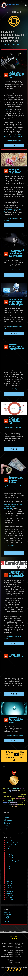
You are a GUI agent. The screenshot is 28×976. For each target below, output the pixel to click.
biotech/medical (18, 218)
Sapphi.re (25, 967)
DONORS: (9, 952)
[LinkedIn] (14, 969)
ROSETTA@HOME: (8, 959)
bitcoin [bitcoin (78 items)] (4, 793)
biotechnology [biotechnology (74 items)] (22, 791)
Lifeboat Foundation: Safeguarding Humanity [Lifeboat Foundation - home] (10, 5)
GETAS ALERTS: (18, 947)
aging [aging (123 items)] (4, 789)
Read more (14, 145)
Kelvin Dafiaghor (10, 857)
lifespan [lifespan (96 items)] (5, 801)
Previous (10, 752)
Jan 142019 (6, 75)
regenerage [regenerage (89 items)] (6, 803)
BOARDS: (16, 952)
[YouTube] (17, 969)
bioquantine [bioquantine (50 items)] (4, 791)
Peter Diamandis (8, 820)
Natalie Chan (9, 881)
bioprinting (21, 736)
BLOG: (16, 950)
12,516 (22, 754)
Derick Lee (8, 873)
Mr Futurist (6, 916)
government (6, 548)
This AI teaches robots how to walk (16, 656)
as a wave (7, 109)
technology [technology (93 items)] (14, 805)
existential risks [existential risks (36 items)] (6, 795)
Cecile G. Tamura (10, 869)
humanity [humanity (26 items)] (12, 797)
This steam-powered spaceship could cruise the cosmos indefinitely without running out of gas (16, 253)
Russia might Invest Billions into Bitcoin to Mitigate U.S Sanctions (16, 480)
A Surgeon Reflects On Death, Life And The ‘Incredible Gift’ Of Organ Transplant (16, 302)
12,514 (11, 754)
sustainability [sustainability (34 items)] (8, 804)
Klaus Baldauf (10, 736)
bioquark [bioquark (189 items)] (11, 791)
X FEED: (5, 950)
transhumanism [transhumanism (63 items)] (21, 804)
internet (15, 444)
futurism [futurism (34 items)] (17, 795)
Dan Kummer (9, 863)
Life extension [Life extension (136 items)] (20, 799)
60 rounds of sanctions (13, 528)
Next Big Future (8, 918)
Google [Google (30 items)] (20, 795)
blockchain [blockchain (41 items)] (8, 793)
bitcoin (15, 546)
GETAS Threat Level (14, 938)
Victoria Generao (11, 689)
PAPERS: (16, 959)
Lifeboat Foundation (10, 967)
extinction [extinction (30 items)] (10, 795)
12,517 (8, 757)
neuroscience (6, 220)
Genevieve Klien (11, 140)
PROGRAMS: (17, 957)
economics (19, 546)
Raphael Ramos (10, 879)
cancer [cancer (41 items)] (15, 793)
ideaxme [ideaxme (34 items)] (15, 797)
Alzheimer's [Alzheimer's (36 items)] (10, 789)
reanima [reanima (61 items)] (24, 801)
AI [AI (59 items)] (7, 789)
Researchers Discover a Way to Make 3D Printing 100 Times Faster (16, 347)
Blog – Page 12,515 (14, 12)
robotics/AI (17, 689)
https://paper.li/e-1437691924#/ (13, 427)
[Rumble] (20, 969)
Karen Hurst (9, 859)
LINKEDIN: (5, 947)
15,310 (20, 757)
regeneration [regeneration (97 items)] (13, 803)
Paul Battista (9, 853)
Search (25, 769)
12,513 (6, 754)
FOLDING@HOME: (4, 957)
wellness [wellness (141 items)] (14, 807)
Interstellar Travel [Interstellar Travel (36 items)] (7, 799)
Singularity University (9, 826)
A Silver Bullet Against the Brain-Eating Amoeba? (15, 171)
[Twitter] (11, 969)
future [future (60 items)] (13, 795)
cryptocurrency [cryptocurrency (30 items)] (19, 792)
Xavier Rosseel (10, 637)
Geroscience (7, 912)
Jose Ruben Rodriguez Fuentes (14, 861)
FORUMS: (10, 962)
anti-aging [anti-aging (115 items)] (15, 789)
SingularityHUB (7, 921)
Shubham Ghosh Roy (11, 845)
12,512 (22, 752)
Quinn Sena (9, 847)
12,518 (13, 757)
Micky (5, 515)
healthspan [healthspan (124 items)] (7, 797)
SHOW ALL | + (6, 901)
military (16, 140)
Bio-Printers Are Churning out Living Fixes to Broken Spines (16, 720)
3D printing (17, 389)
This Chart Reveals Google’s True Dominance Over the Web (16, 421)
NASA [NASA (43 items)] (14, 801)
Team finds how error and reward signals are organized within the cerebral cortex (16, 574)
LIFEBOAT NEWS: (18, 944)
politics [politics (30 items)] (21, 801)
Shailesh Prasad (10, 851)
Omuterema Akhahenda (12, 865)
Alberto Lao (9, 875)
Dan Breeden (9, 849)
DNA (5, 822)
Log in (4, 44)
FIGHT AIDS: (6, 955)
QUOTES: (16, 962)
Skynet (5, 828)
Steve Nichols (10, 444)
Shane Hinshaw (10, 877)
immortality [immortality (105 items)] (21, 797)
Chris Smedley (9, 899)
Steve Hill (8, 885)
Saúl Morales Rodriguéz (12, 843)
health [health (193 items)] (23, 795)
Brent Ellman (9, 887)
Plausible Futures (8, 920)
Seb (7, 889)
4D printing (6, 819)
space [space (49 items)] (5, 804)
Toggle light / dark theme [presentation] (26, 5)
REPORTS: (17, 955)
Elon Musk (6, 825)
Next (13, 760)
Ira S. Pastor (9, 897)
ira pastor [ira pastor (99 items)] (13, 799)
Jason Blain (9, 893)
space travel (17, 270)
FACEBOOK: (4, 944)
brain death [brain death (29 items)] (12, 792)
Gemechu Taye (10, 855)
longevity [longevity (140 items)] (10, 801)
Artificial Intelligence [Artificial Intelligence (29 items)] (22, 789)
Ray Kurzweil (7, 823)
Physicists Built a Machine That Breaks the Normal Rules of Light (16, 75)
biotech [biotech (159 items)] (16, 791)
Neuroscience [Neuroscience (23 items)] (17, 801)
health (5, 329)
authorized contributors (13, 44)
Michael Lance (9, 891)
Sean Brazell (9, 883)
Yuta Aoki (8, 871)
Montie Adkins (9, 895)
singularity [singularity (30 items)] (23, 803)
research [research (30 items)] (18, 803)
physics (19, 140)
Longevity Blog (7, 914)
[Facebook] (8, 969)
